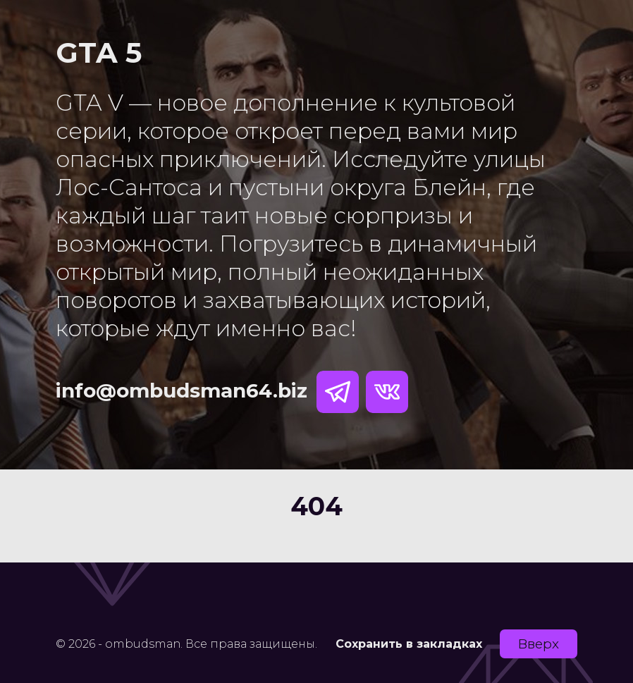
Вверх (538, 644)
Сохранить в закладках (409, 644)
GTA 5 (99, 52)
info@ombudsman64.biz (181, 390)
